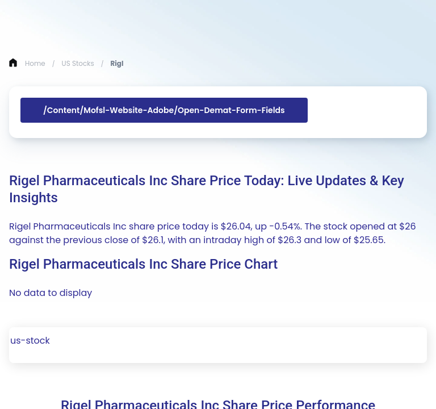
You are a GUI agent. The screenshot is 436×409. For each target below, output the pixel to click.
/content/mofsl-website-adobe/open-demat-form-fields (164, 110)
